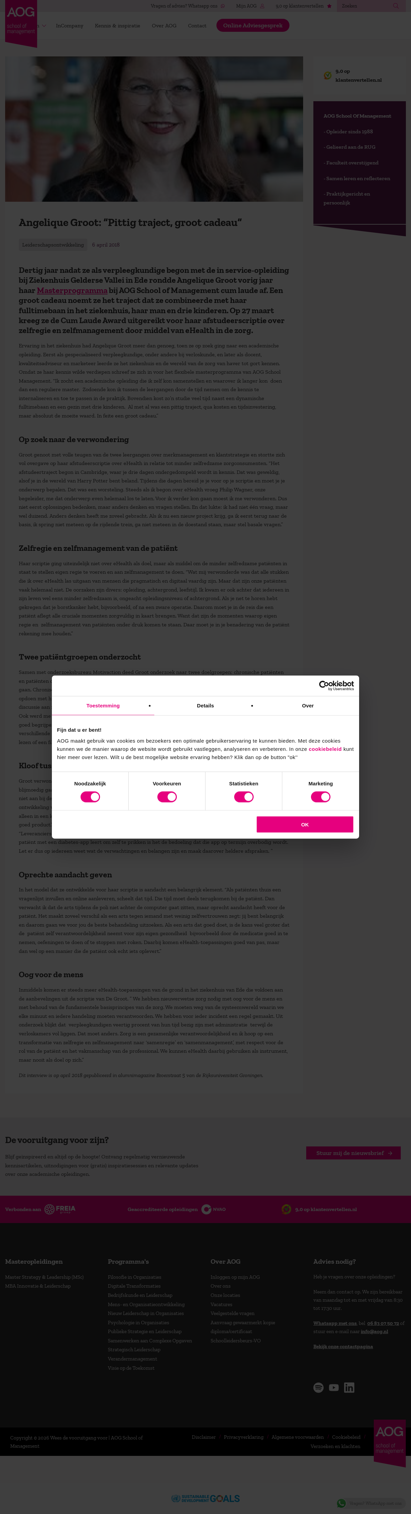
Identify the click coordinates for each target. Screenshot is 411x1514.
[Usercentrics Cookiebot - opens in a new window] (324, 686)
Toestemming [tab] (103, 705)
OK (305, 824)
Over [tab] (308, 705)
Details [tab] (205, 705)
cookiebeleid (325, 749)
